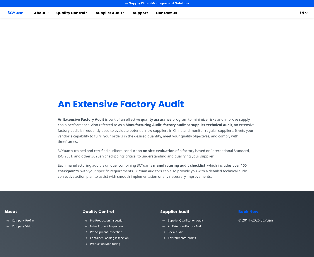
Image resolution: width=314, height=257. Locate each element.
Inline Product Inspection (104, 226)
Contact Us (166, 12)
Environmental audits (179, 238)
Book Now (248, 211)
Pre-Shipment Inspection (103, 232)
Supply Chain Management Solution (157, 3)
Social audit (172, 232)
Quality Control (70, 12)
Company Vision (20, 226)
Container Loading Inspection (107, 238)
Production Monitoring (102, 244)
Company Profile (20, 220)
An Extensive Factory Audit (121, 104)
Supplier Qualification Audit (182, 220)
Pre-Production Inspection (104, 220)
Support (140, 12)
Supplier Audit (109, 12)
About (40, 12)
